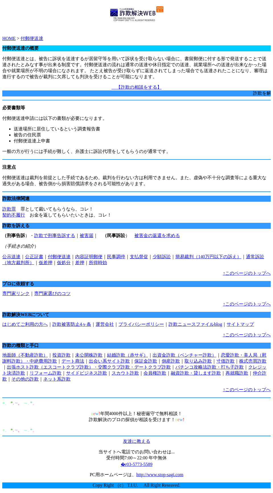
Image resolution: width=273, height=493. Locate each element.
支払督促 (139, 256)
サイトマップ (240, 324)
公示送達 (11, 256)
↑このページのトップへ (247, 273)
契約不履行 (13, 215)
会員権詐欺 (154, 373)
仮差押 (45, 262)
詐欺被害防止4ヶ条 (71, 324)
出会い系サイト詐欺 (109, 361)
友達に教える (136, 441)
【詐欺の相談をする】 (137, 87)
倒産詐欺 (171, 361)
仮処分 (64, 262)
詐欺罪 (9, 209)
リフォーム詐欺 (45, 373)
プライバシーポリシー (141, 324)
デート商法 (72, 361)
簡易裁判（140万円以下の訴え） (208, 256)
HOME (9, 38)
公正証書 (34, 256)
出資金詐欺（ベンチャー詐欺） (184, 355)
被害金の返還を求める (157, 235)
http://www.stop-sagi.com (159, 474)
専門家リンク (16, 293)
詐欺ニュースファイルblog (195, 324)
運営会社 (105, 324)
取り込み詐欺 (198, 361)
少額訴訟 (162, 256)
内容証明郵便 (88, 256)
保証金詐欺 (145, 361)
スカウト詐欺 (125, 373)
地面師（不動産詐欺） (25, 355)
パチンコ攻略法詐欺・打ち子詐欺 (209, 367)
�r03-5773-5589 (137, 464)
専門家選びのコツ (52, 293)
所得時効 (98, 262)
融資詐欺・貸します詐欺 (196, 373)
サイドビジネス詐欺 (86, 373)
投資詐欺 (61, 355)
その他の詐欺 (25, 379)
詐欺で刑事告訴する (54, 235)
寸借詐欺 (225, 361)
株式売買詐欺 (252, 361)
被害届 (86, 235)
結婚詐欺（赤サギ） (127, 355)
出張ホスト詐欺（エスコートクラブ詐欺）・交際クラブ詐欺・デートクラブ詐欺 (89, 367)
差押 (79, 262)
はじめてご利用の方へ (25, 324)
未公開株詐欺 (88, 355)
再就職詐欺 (236, 373)
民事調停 (116, 256)
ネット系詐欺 (57, 379)
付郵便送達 (31, 38)
